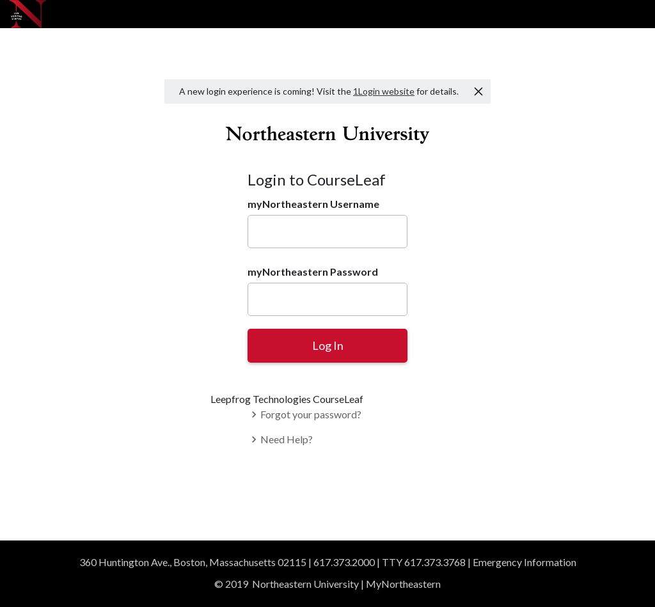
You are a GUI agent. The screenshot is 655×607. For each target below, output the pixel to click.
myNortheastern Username (313, 204)
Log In (327, 345)
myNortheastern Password (313, 271)
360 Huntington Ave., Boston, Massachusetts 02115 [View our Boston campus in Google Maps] (192, 562)
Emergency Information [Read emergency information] (524, 562)
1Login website (383, 91)
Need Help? (280, 439)
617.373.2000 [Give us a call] (344, 562)
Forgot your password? (304, 414)
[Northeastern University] (28, 14)
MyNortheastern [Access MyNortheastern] (403, 584)
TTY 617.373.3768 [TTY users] (424, 562)
